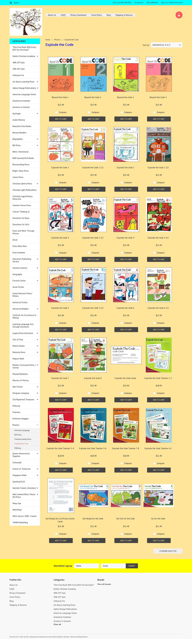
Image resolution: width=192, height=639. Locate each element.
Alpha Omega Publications (24, 88)
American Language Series (24, 94)
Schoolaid (17, 462)
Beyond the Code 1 (60, 97)
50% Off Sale (19, 69)
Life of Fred (18, 339)
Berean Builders (20, 132)
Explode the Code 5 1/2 (92, 308)
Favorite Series (19, 280)
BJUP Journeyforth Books (23, 158)
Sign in (163, 2)
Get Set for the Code (125, 518)
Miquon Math (18, 358)
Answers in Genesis (21, 107)
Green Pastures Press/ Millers (22, 294)
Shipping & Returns (124, 15)
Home (48, 40)
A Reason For (18, 75)
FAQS (63, 15)
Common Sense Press (22, 205)
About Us (52, 15)
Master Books (19, 346)
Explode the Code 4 (125, 237)
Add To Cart (61, 119)
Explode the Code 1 (60, 167)
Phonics (16, 425)
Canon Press (18, 177)
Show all (57, 624)
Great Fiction (18, 287)
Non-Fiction (18, 386)
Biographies (18, 139)
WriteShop (17, 509)
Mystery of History (21, 380)
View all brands (104, 584)
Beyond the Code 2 (93, 97)
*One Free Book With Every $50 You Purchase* (24, 48)
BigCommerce (83, 637)
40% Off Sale (19, 62)
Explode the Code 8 (93, 378)
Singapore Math (20, 475)
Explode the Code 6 (125, 308)
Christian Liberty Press (22, 183)
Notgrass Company (21, 393)
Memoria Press (19, 352)
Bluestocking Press (21, 164)
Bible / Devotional (20, 151)
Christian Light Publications (25, 190)
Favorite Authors (20, 268)
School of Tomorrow (22, 469)
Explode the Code (21, 443)
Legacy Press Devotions (23, 333)
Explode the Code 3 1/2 (92, 237)
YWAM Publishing (20, 522)
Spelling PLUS (19, 481)
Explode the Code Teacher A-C (158, 448)
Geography (17, 274)
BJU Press (17, 145)
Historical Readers (21, 308)
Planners (16, 412)
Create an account (175, 2)
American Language (22, 430)
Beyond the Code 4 (158, 97)
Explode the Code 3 (60, 237)
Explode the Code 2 (125, 167)
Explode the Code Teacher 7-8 (125, 448)
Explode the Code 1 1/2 (92, 167)
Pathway (16, 406)
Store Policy (96, 15)
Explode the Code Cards (125, 378)
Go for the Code (158, 518)
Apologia (16, 113)
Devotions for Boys (21, 218)
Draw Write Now (20, 246)
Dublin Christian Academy (24, 56)
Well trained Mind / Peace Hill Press (24, 495)
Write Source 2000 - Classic (25, 516)
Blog (109, 15)
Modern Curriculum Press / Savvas (24, 366)
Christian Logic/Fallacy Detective (23, 197)
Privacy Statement (78, 15)
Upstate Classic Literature (24, 488)
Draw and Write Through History (23, 232)
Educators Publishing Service (22, 260)
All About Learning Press (23, 81)
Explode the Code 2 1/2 (158, 167)
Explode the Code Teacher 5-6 (92, 448)
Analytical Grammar (21, 100)
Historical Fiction (20, 302)
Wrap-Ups (17, 503)
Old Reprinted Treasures (23, 399)
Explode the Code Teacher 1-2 (158, 378)
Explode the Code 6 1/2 (158, 308)
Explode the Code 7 (60, 378)
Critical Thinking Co (21, 211)
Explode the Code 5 (60, 308)
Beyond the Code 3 (125, 97)
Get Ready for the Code (93, 518)
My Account (139, 2)
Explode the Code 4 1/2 (158, 237)
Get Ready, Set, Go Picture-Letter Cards (60, 520)
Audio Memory (19, 120)
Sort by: (146, 45)
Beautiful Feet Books (22, 126)
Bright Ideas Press (21, 171)
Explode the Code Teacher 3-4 (60, 448)
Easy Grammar (19, 252)
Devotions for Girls (21, 224)
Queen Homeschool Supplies (21, 454)
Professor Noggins (21, 418)
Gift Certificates (152, 2)
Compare (63, 112)
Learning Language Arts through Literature (23, 325)
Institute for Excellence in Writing (24, 316)
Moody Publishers (20, 374)
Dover (15, 239)
